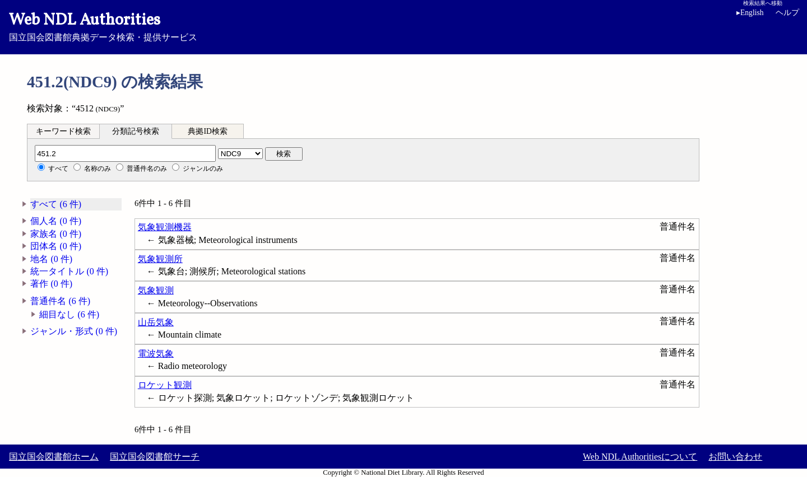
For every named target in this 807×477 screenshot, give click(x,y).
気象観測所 (160, 259)
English (752, 12)
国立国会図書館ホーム (54, 456)
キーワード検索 (63, 131)
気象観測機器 (165, 227)
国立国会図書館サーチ (155, 456)
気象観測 (156, 290)
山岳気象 (156, 322)
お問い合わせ (735, 456)
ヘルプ (787, 12)
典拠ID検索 (207, 131)
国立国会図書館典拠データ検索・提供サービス (403, 26)
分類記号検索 (135, 131)
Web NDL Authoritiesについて (640, 456)
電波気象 (156, 353)
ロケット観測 (165, 385)
